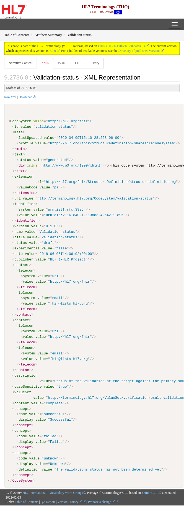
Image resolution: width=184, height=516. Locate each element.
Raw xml (10, 97)
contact (21, 264)
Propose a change (101, 502)
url (38, 181)
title (19, 237)
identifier (24, 203)
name (18, 231)
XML (45, 63)
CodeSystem (20, 121)
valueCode (28, 187)
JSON (62, 63)
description (25, 375)
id (16, 126)
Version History (70, 502)
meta (18, 132)
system (25, 209)
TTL (77, 63)
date (18, 253)
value (26, 126)
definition (29, 469)
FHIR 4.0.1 (149, 492)
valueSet (22, 391)
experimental (27, 248)
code (23, 414)
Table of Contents (26, 502)
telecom (26, 270)
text (18, 154)
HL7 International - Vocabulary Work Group (52, 492)
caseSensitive (28, 386)
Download (25, 97)
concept (21, 408)
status (25, 159)
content (21, 402)
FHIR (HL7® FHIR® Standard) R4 (122, 46)
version (21, 226)
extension (23, 176)
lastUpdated (30, 137)
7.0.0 (52, 51)
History (94, 63)
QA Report (48, 502)
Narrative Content (20, 63)
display (26, 419)
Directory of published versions (139, 51)
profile (26, 143)
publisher (23, 259)
